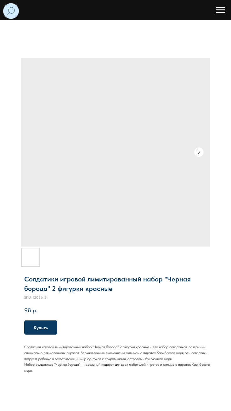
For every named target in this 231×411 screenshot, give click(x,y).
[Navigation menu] (220, 10)
